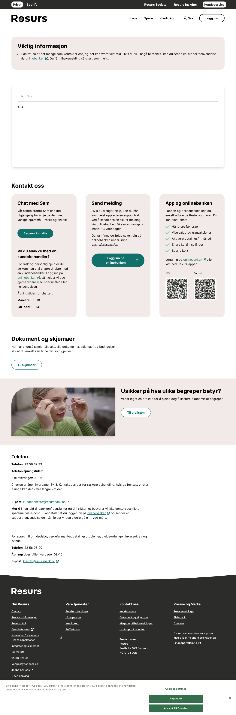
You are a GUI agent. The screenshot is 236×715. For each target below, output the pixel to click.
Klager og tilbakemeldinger (136, 623)
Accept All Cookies (176, 710)
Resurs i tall (18, 623)
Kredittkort (168, 18)
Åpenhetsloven (20, 629)
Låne (134, 18)
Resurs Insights (185, 4)
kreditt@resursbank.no (41, 561)
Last (122, 629)
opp (127, 629)
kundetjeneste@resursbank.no (46, 501)
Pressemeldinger (184, 611)
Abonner (179, 623)
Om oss (16, 611)
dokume (135, 629)
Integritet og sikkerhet (25, 645)
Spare (148, 18)
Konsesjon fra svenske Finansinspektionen (25, 637)
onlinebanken (37, 58)
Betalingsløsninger (76, 611)
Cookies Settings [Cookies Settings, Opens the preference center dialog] (175, 690)
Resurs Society (155, 4)
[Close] (230, 700)
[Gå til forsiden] (29, 18)
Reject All (176, 700)
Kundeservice (214, 4)
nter (142, 629)
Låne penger (73, 617)
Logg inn (212, 18)
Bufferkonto (72, 629)
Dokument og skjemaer (134, 617)
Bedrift (32, 4)
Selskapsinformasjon (24, 617)
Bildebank (180, 617)
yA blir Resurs (20, 657)
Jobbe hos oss (20, 669)
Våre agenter (19, 681)
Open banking (20, 675)
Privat (17, 4)
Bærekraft (17, 651)
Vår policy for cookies (24, 663)
